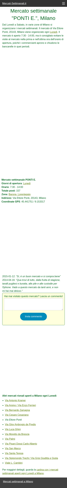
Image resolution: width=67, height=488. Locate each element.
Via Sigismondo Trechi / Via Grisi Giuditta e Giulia (31, 458)
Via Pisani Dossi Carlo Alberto (21, 443)
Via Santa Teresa (14, 453)
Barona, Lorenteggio (20, 194)
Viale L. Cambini (14, 463)
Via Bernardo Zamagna (17, 410)
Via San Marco (13, 448)
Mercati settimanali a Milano (18, 481)
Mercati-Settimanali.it (14, 3)
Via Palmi (10, 439)
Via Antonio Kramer (15, 400)
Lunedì (53, 32)
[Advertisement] (33, 82)
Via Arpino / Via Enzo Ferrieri (20, 405)
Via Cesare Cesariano (17, 415)
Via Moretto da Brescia (17, 434)
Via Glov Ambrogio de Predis (20, 424)
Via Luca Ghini (13, 429)
